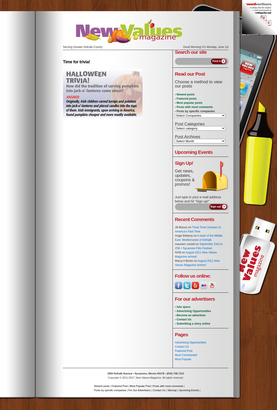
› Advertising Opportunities (193, 311)
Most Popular (183, 359)
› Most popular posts (188, 102)
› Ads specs (182, 307)
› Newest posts (185, 94)
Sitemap (172, 390)
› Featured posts (186, 98)
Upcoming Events (189, 390)
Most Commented (186, 355)
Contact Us (182, 346)
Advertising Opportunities (190, 342)
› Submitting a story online (192, 323)
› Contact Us (183, 319)
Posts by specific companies (110, 390)
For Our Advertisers (139, 390)
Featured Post (183, 351)
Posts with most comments (168, 386)
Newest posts (101, 386)
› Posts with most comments (194, 107)
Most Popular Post (140, 386)
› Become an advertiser (190, 315)
